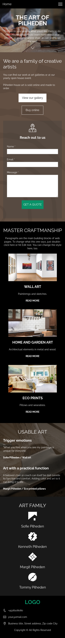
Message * (13, 172)
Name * (11, 146)
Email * (11, 159)
